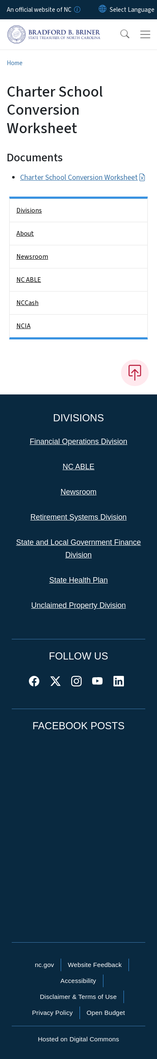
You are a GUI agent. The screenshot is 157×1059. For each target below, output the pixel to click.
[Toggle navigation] (145, 34)
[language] (132, 9)
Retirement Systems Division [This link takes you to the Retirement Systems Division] (78, 517)
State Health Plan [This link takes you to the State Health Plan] (78, 580)
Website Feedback (95, 964)
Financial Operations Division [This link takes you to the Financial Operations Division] (78, 441)
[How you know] (76, 9)
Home (15, 63)
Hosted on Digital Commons (78, 1039)
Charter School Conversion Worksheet (83, 177)
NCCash (27, 302)
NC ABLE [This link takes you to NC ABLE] (78, 466)
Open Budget (106, 1012)
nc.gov (44, 964)
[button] (119, 34)
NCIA (23, 326)
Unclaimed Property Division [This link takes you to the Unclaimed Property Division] (78, 605)
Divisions (29, 210)
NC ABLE (28, 279)
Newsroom (32, 256)
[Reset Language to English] (102, 9)
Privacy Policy (52, 1012)
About (25, 233)
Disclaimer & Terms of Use (78, 996)
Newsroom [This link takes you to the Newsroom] (78, 492)
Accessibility (78, 980)
